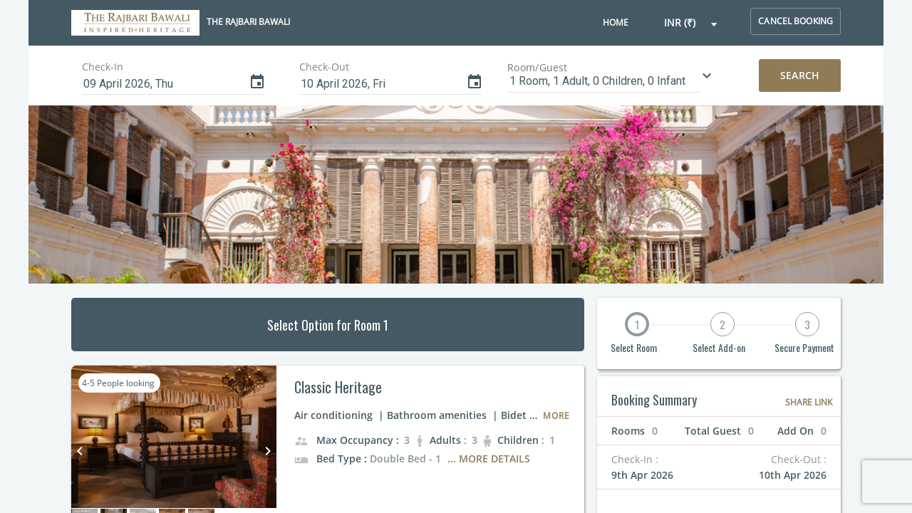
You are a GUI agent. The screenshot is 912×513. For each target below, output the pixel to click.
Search (799, 75)
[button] (691, 23)
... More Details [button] (488, 458)
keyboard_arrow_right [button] (267, 451)
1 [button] (637, 324)
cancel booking (795, 21)
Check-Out (324, 66)
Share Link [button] (808, 402)
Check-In (102, 66)
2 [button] (722, 324)
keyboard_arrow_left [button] (79, 451)
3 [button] (807, 324)
